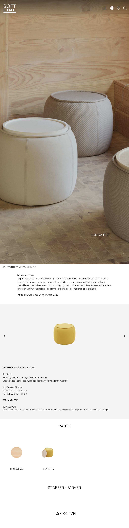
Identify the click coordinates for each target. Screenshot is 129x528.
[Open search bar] (125, 8)
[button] (104, 8)
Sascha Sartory (20, 367)
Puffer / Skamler (17, 267)
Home (5, 267)
